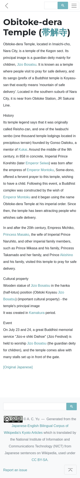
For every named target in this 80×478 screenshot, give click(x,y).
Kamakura (37, 313)
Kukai (23, 149)
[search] (50, 5)
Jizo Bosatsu (26, 64)
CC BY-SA (39, 460)
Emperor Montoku (40, 170)
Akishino (66, 255)
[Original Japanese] (18, 367)
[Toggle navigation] (74, 6)
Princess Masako (16, 234)
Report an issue (15, 470)
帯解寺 (54, 32)
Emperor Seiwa (37, 163)
